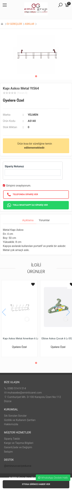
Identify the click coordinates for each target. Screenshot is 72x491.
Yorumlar (44, 220)
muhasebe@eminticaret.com (23, 392)
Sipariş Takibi (12, 438)
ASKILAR (29, 24)
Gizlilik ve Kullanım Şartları (20, 420)
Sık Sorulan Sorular (15, 415)
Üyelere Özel (13, 100)
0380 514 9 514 (15, 388)
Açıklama (28, 220)
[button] (36, 76)
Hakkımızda (11, 424)
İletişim (8, 451)
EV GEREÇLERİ (14, 24)
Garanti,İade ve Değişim (18, 447)
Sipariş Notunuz (14, 166)
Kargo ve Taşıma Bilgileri (18, 443)
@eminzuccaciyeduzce (17, 465)
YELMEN (33, 114)
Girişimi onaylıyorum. (18, 185)
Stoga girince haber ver (36, 484)
